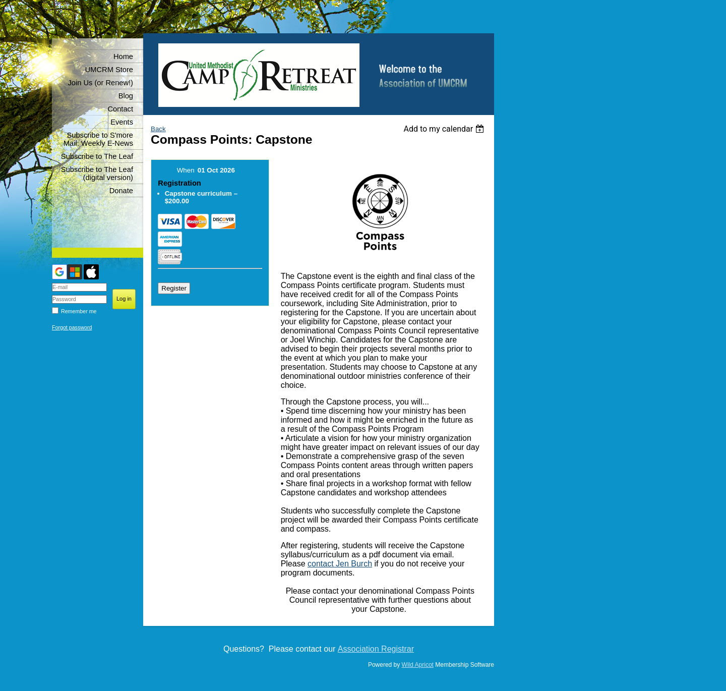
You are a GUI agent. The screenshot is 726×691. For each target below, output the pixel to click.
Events (121, 122)
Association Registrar (376, 649)
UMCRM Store (109, 70)
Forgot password (72, 327)
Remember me (78, 311)
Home (123, 56)
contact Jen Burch (340, 563)
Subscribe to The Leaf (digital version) (97, 173)
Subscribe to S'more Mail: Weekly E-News (98, 139)
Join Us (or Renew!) (100, 83)
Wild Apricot (418, 664)
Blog (125, 96)
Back (158, 129)
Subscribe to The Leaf (97, 156)
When (186, 170)
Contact (120, 109)
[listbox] (445, 129)
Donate (121, 191)
